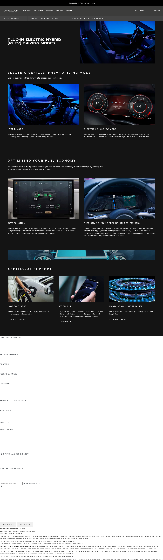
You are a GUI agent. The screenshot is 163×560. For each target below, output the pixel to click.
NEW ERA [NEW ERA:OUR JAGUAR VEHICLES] (4, 352)
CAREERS (4, 491)
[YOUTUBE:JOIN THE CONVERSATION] (5, 473)
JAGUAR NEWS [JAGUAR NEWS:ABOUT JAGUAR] (6, 435)
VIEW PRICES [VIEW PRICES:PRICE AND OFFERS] (6, 362)
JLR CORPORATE (7, 501)
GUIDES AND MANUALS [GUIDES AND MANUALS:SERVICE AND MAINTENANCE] (10, 405)
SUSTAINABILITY (7, 427)
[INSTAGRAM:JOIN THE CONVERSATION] (6, 471)
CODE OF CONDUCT (9, 461)
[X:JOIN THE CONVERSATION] (2, 478)
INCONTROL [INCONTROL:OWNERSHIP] (5, 388)
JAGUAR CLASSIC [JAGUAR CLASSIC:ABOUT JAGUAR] (8, 437)
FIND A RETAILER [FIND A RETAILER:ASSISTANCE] (7, 418)
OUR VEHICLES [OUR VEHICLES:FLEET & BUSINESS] (7, 379)
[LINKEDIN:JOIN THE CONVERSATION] (5, 481)
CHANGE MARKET (8, 489)
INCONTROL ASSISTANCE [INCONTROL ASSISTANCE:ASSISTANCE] (11, 420)
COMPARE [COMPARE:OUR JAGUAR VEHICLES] (4, 345)
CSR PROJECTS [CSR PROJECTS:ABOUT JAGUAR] (7, 444)
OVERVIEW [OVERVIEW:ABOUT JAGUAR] (5, 432)
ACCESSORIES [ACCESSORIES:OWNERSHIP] (6, 396)
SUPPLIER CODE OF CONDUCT (14, 464)
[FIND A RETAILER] (137, 11)
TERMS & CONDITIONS (10, 494)
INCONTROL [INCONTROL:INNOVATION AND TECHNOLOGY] (5, 456)
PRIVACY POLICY (7, 499)
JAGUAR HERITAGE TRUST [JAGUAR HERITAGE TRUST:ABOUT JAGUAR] (12, 452)
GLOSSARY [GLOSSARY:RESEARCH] (5, 371)
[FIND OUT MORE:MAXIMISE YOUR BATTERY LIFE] (117, 319)
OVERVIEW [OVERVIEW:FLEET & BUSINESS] (5, 376)
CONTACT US (6, 496)
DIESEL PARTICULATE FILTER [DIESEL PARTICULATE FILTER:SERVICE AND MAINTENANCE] (13, 408)
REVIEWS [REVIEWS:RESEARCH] (4, 369)
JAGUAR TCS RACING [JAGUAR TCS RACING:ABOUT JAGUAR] (9, 439)
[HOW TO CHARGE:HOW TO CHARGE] (16, 319)
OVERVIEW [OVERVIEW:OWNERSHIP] (5, 386)
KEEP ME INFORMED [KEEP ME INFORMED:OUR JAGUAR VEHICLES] (9, 350)
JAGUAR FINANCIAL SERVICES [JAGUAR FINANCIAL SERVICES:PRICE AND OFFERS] (13, 357)
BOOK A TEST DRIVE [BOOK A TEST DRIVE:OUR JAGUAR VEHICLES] (9, 347)
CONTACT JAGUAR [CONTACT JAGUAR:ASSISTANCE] (8, 415)
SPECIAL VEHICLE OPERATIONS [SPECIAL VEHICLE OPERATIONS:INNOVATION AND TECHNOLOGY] (14, 459)
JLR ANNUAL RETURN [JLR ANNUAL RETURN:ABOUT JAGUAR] (9, 449)
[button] (27, 11)
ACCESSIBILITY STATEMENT (12, 503)
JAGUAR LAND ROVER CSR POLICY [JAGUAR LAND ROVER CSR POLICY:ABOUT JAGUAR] (15, 442)
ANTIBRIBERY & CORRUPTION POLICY (17, 466)
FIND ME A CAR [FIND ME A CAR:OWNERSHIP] (6, 393)
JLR (1, 425)
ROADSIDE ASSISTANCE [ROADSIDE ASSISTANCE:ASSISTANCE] (10, 413)
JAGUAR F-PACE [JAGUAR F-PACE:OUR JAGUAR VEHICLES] (7, 340)
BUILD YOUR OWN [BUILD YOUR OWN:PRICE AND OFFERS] (8, 359)
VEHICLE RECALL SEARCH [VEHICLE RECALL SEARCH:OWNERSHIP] (11, 398)
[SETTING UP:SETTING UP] (65, 322)
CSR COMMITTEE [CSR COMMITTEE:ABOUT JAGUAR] (7, 447)
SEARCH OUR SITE (31, 483)
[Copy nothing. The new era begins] (82, 3)
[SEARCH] (2, 486)
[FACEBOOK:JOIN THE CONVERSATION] (6, 476)
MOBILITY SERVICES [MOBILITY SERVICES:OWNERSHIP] (9, 391)
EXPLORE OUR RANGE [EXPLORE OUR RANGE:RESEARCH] (10, 367)
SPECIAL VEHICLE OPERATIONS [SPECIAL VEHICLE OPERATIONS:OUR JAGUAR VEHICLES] (14, 342)
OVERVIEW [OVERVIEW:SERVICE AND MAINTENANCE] (5, 403)
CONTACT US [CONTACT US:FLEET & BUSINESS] (6, 381)
